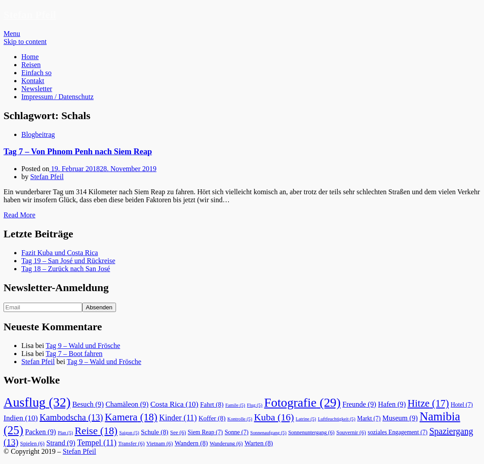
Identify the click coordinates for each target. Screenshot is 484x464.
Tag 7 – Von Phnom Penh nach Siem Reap (78, 151)
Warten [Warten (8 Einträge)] (258, 443)
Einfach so (36, 72)
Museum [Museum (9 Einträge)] (400, 418)
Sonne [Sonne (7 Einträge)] (236, 432)
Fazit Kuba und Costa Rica (59, 252)
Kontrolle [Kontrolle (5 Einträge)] (240, 418)
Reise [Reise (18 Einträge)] (96, 430)
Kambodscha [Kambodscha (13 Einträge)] (71, 417)
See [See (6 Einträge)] (178, 432)
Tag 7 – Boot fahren (74, 353)
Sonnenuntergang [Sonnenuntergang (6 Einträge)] (311, 432)
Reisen (31, 64)
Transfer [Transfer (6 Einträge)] (131, 443)
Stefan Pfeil (30, 14)
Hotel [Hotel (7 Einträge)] (462, 404)
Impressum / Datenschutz (57, 96)
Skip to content (25, 41)
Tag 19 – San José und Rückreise (68, 260)
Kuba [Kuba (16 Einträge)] (274, 417)
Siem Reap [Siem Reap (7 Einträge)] (205, 432)
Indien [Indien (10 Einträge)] (21, 418)
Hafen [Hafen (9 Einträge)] (392, 404)
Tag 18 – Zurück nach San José (65, 268)
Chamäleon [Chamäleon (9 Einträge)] (126, 404)
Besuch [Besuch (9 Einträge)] (88, 404)
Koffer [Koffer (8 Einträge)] (212, 418)
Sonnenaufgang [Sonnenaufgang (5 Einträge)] (268, 432)
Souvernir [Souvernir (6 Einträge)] (351, 432)
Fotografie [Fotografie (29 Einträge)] (302, 402)
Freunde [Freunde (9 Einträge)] (359, 404)
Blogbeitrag (38, 134)
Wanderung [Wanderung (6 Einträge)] (226, 443)
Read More (20, 215)
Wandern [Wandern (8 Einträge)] (191, 443)
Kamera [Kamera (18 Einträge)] (131, 417)
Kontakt (32, 80)
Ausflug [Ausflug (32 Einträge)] (37, 402)
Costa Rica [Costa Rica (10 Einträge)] (174, 404)
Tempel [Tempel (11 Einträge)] (96, 442)
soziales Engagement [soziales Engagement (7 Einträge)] (398, 432)
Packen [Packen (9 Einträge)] (40, 432)
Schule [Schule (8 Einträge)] (154, 432)
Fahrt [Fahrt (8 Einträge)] (212, 404)
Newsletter (36, 88)
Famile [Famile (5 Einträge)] (235, 405)
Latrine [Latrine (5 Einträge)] (306, 418)
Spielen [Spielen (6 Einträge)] (32, 443)
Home (30, 56)
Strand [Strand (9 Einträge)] (60, 443)
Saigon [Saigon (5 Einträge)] (129, 432)
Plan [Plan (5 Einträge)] (65, 432)
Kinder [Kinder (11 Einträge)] (178, 417)
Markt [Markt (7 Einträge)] (368, 418)
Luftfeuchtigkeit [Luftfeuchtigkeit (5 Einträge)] (336, 418)
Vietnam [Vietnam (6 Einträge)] (159, 443)
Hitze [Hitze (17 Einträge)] (428, 403)
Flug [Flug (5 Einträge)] (255, 405)
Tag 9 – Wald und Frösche (83, 345)
